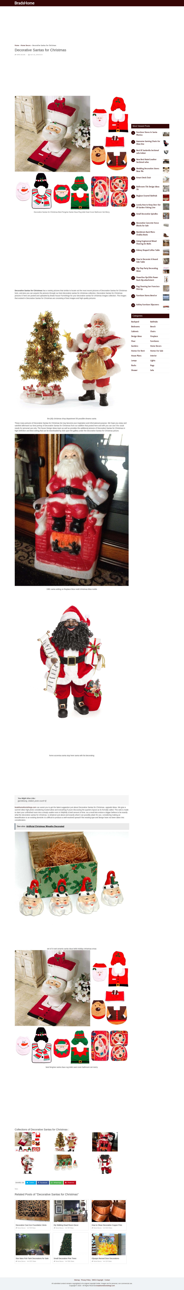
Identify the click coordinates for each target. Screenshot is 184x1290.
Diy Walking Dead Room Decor (66, 1225)
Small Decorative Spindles (147, 214)
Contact (107, 1280)
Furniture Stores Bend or (146, 295)
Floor (133, 341)
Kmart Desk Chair (143, 177)
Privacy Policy (86, 1280)
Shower (134, 370)
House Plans (136, 356)
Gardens (134, 346)
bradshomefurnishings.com (25, 807)
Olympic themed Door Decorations (105, 1258)
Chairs (153, 331)
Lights (152, 360)
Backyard (135, 322)
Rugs (152, 365)
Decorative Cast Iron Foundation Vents (31, 1225)
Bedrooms (135, 326)
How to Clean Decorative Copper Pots (107, 1225)
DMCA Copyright (97, 1280)
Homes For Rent (138, 351)
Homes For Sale (156, 351)
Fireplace (154, 336)
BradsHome (26, 3)
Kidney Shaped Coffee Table (148, 250)
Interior (153, 356)
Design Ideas (136, 336)
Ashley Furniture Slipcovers (147, 304)
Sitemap (77, 1280)
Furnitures (154, 341)
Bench (153, 326)
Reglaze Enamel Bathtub (146, 196)
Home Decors (20, 55)
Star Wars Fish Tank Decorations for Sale (32, 1258)
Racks (133, 365)
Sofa (152, 370)
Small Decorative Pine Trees (65, 1258)
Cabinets (134, 331)
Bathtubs (154, 322)
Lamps (134, 360)
